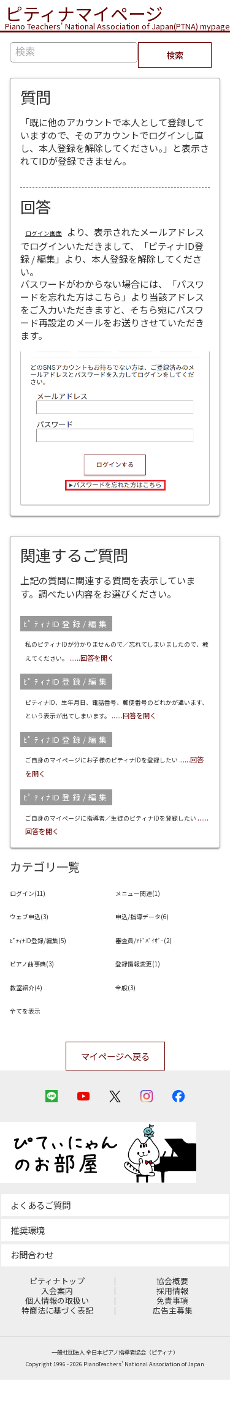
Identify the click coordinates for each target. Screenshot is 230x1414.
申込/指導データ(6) (155, 943)
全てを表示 (33, 1037)
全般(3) (130, 1014)
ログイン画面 (52, 233)
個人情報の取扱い (57, 1336)
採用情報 (172, 1326)
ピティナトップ (57, 1316)
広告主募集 (173, 1346)
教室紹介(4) (34, 1014)
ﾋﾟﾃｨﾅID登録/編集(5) (53, 967)
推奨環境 (27, 1264)
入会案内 (57, 1326)
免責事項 (172, 1336)
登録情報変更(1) (148, 990)
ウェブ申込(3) (38, 943)
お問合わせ (31, 1289)
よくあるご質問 (40, 1239)
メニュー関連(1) (148, 920)
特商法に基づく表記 (57, 1346)
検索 (174, 56)
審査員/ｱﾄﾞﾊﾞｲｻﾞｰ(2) (158, 967)
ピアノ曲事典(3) (43, 990)
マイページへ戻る (115, 1084)
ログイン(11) (36, 920)
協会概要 (172, 1316)
